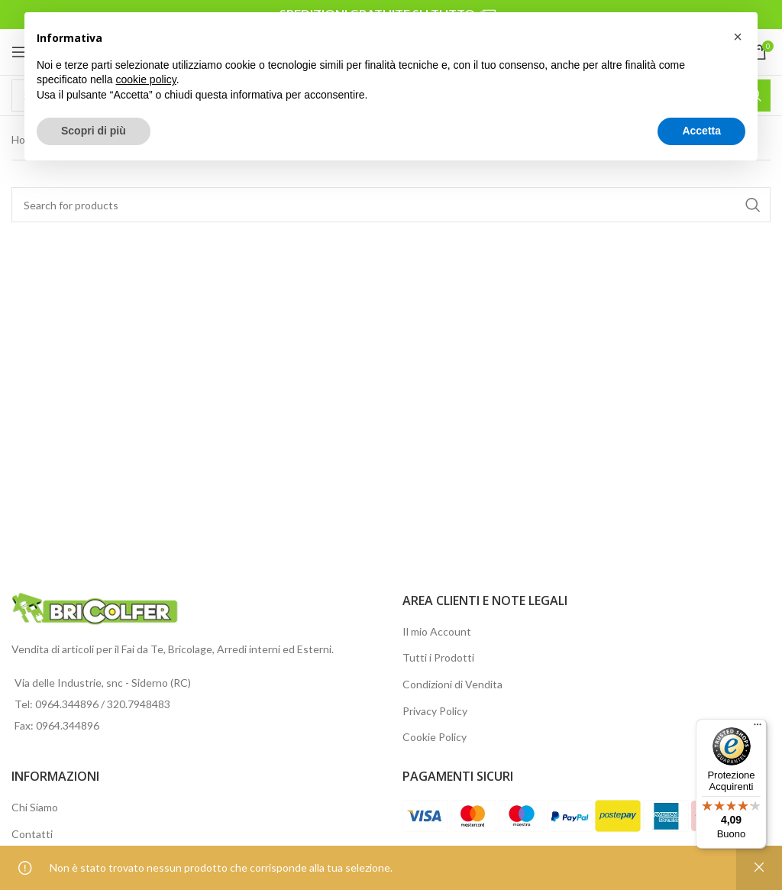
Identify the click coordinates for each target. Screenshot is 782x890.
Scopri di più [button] (93, 131)
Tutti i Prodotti (438, 657)
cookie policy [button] (146, 79)
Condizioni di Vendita (452, 684)
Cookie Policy (434, 736)
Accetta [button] (701, 131)
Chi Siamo (34, 807)
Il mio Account (436, 631)
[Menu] (757, 728)
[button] (737, 36)
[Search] (391, 204)
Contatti (32, 833)
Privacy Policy (434, 710)
